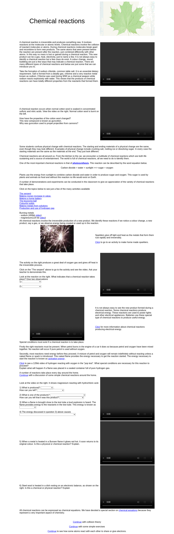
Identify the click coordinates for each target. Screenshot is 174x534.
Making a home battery (30, 198)
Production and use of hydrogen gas (36, 208)
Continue (23, 375)
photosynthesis (81, 163)
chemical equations (128, 510)
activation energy (56, 358)
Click (97, 242)
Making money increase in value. (35, 196)
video (38, 215)
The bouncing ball (28, 201)
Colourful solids (26, 203)
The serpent (25, 193)
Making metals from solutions (33, 206)
